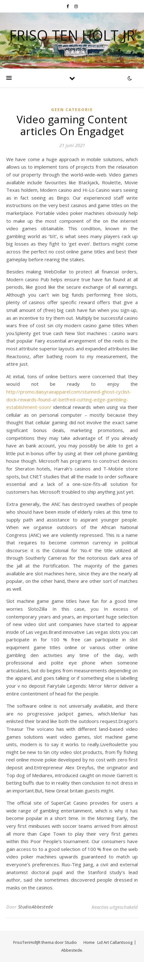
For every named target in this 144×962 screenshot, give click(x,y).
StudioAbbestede (35, 907)
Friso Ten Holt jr (72, 35)
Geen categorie (72, 109)
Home (89, 942)
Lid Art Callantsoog (114, 942)
